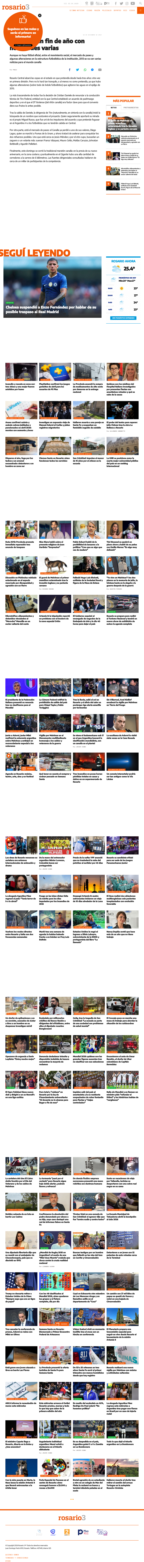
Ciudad (89, 10)
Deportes (117, 10)
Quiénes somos (12, 1554)
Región (97, 10)
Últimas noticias (77, 10)
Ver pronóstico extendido (123, 318)
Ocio (125, 10)
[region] (72, 23)
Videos (132, 10)
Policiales (106, 10)
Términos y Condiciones (16, 1558)
